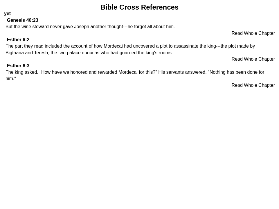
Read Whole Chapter (253, 33)
